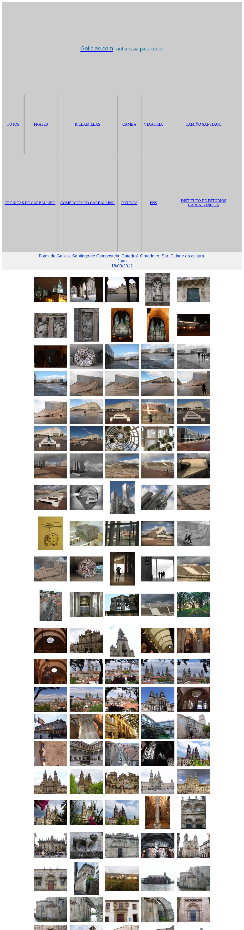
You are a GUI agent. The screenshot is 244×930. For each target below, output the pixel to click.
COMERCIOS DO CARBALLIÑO (87, 203)
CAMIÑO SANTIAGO (204, 124)
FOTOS (13, 124)
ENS (153, 203)
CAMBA (129, 124)
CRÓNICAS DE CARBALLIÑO (30, 203)
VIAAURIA (153, 124)
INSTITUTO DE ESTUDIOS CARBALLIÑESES (203, 203)
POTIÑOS (129, 203)
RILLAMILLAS (87, 124)
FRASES (41, 124)
